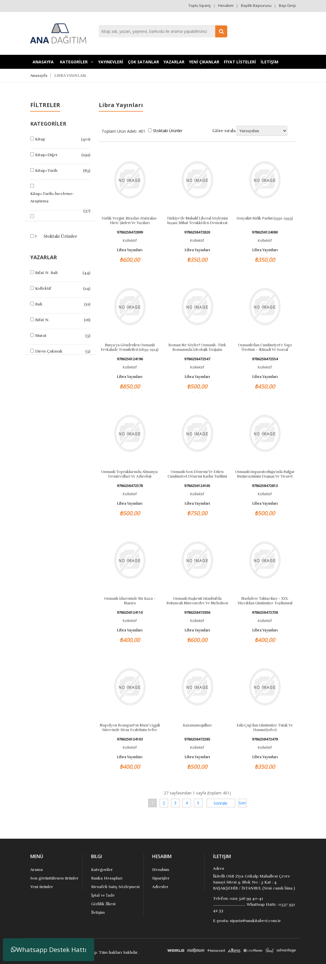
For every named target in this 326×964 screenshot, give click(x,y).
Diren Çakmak (49, 351)
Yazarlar (174, 62)
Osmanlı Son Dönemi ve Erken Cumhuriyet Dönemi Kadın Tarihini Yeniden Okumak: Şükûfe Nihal (197, 474)
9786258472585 (197, 739)
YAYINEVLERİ (110, 62)
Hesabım (226, 5)
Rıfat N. (42, 319)
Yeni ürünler (41, 886)
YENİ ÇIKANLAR (204, 62)
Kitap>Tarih (46, 170)
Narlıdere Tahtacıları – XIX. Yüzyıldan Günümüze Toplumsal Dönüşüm (265, 600)
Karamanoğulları (197, 725)
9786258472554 (265, 359)
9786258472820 (197, 232)
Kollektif (43, 288)
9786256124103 (130, 739)
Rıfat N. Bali (46, 272)
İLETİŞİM (269, 62)
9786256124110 (130, 612)
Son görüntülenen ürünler (54, 878)
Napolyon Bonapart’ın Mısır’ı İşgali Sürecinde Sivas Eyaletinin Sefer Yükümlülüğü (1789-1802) (130, 727)
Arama (36, 869)
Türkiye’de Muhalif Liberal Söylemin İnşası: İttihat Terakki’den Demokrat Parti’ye (197, 220)
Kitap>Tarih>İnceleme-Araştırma (52, 197)
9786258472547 (197, 359)
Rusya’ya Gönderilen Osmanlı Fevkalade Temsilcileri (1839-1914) (129, 347)
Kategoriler (102, 869)
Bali (38, 304)
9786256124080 (265, 232)
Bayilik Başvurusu (256, 5)
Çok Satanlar (143, 62)
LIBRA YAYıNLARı (70, 75)
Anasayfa (43, 62)
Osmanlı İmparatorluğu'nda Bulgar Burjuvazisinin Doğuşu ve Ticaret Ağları (265, 474)
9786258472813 (265, 485)
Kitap (40, 139)
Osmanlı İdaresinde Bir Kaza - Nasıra (129, 600)
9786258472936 (197, 612)
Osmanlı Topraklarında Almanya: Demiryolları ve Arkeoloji (129, 474)
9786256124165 (197, 485)
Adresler (160, 886)
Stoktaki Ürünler (60, 236)
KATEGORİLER (76, 62)
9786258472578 (130, 485)
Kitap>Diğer (46, 154)
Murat (41, 335)
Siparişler (161, 878)
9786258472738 (265, 612)
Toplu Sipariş (199, 5)
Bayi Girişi (287, 5)
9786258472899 (130, 232)
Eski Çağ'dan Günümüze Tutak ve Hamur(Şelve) (265, 727)
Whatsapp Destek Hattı (48, 949)
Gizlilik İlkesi (103, 903)
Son (242, 803)
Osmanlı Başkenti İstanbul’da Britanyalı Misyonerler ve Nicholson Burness (197, 600)
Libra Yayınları (129, 250)
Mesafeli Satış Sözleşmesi (115, 886)
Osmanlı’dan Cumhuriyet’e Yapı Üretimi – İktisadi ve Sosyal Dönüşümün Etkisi (265, 347)
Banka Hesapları (106, 878)
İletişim (98, 912)
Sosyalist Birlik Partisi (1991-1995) (265, 218)
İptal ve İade (102, 895)
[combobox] (163, 31)
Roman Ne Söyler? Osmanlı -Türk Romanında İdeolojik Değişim (197, 347)
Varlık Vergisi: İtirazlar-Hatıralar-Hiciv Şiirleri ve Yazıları (130, 220)
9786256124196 (130, 359)
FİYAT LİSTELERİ (240, 62)
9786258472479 (265, 739)
